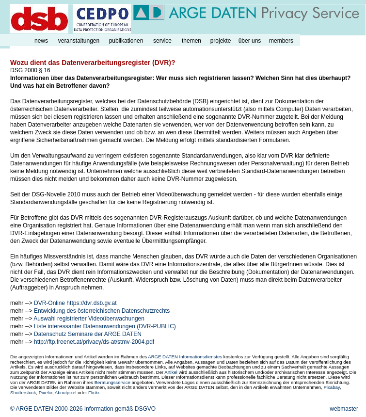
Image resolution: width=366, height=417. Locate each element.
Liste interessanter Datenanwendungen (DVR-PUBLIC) (105, 326)
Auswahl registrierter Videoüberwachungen (88, 318)
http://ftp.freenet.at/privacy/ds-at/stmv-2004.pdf (94, 341)
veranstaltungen (78, 40)
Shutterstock (23, 392)
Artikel (170, 372)
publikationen (126, 40)
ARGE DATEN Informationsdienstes (185, 356)
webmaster (344, 408)
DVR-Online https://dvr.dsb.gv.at (75, 303)
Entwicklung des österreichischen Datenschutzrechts (102, 310)
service (162, 40)
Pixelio (45, 392)
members (281, 40)
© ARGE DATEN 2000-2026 (46, 408)
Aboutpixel (66, 392)
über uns (250, 40)
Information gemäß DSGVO (120, 408)
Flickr (93, 392)
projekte (220, 40)
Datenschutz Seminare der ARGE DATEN (88, 334)
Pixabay (331, 387)
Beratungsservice (112, 382)
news (41, 40)
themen (191, 40)
